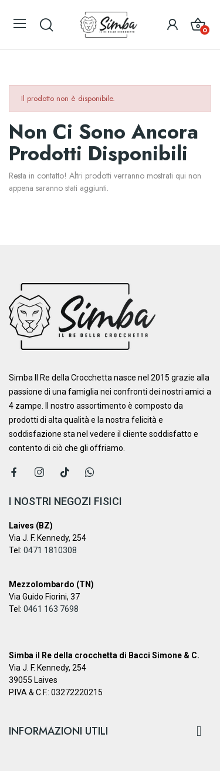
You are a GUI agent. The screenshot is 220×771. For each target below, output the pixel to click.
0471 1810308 (50, 550)
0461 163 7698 (51, 609)
